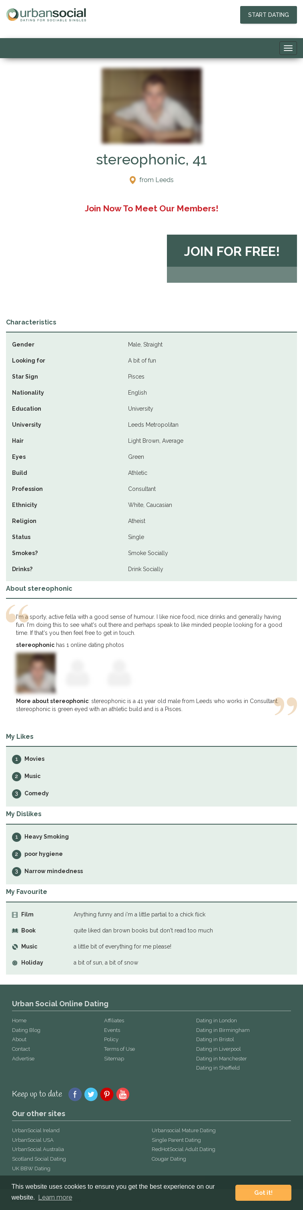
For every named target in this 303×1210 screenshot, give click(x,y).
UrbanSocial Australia (38, 1149)
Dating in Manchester (221, 1059)
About (19, 1039)
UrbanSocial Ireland (36, 1130)
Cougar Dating (169, 1159)
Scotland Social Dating (39, 1159)
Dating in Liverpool (218, 1049)
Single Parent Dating (176, 1140)
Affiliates (114, 1020)
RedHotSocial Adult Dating (183, 1149)
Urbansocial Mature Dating (184, 1130)
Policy (111, 1039)
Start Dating (268, 15)
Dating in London (216, 1020)
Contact (21, 1049)
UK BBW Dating (31, 1168)
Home (19, 1020)
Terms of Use (119, 1049)
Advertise (23, 1059)
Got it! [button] (263, 1192)
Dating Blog (26, 1030)
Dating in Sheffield (218, 1068)
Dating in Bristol (215, 1039)
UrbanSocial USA (33, 1140)
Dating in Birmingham (223, 1030)
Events (112, 1030)
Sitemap (114, 1059)
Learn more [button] (55, 1197)
